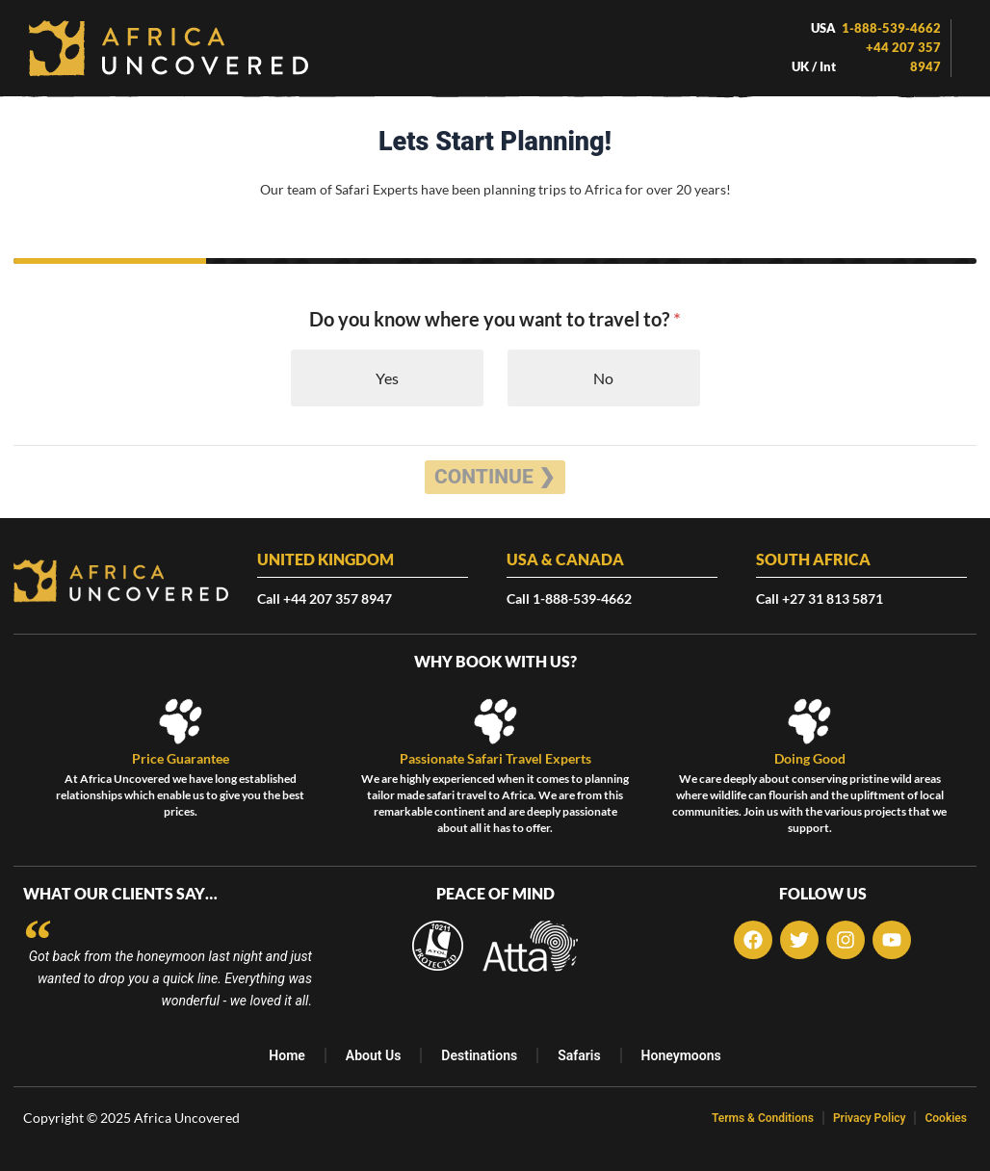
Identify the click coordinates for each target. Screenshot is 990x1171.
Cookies (946, 1118)
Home (287, 1055)
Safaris (579, 1055)
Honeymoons (681, 1055)
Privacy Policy (869, 1118)
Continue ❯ (495, 476)
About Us (374, 1055)
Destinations (479, 1055)
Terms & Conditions (763, 1118)
